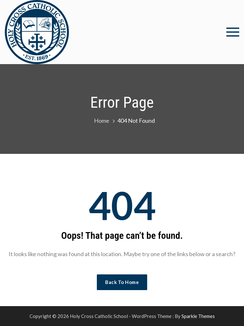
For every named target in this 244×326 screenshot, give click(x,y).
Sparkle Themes (198, 316)
